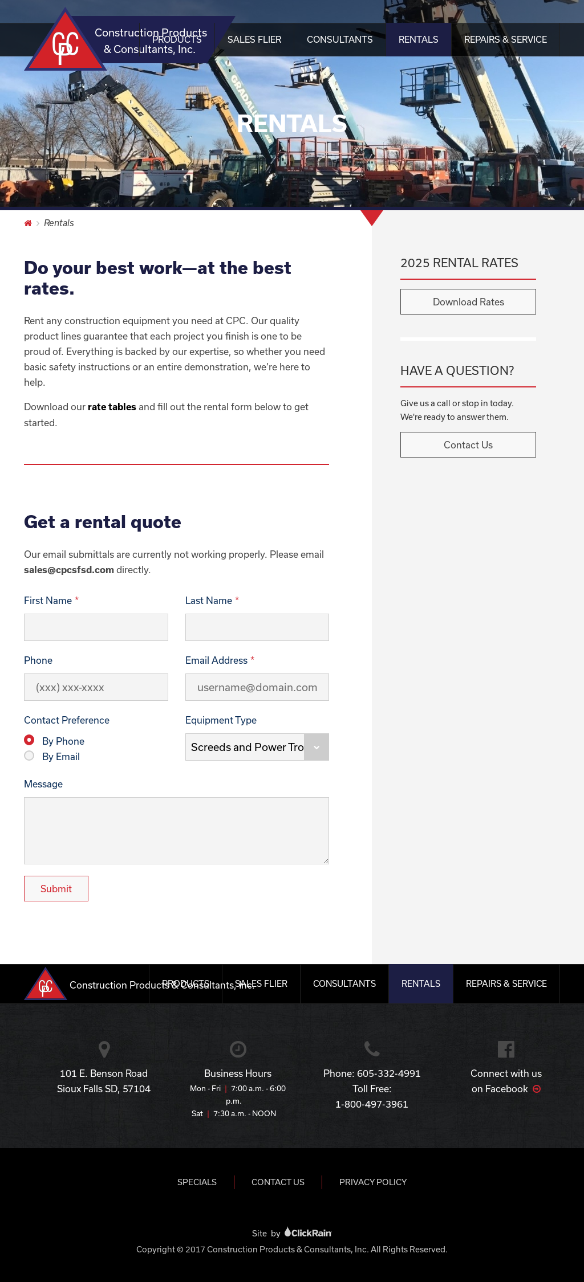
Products (177, 39)
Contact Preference (67, 720)
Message (43, 783)
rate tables (112, 406)
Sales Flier (254, 39)
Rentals (419, 39)
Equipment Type (221, 720)
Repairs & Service (505, 39)
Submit (56, 888)
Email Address (216, 660)
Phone (38, 660)
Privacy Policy (373, 1182)
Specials (197, 1182)
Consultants (340, 39)
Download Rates (468, 301)
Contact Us (468, 444)
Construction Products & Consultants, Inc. (136, 39)
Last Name (208, 600)
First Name (48, 600)
